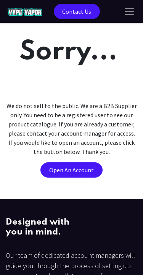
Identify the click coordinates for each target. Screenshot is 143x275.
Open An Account (71, 170)
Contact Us (76, 11)
